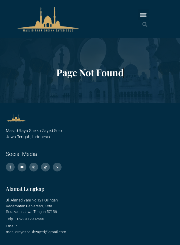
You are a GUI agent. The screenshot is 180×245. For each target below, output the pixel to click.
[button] (143, 15)
